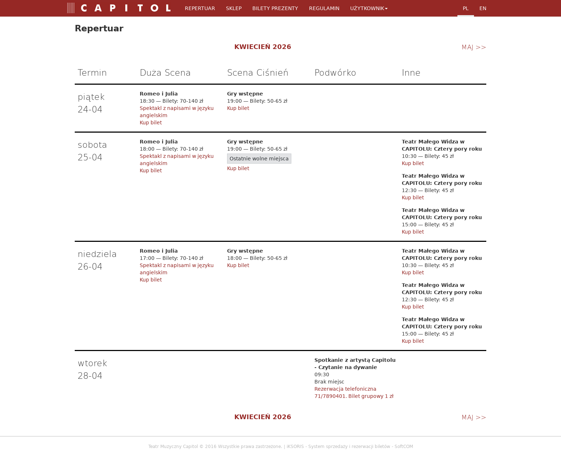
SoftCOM (404, 446)
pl (466, 8)
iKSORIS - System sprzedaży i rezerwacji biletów (338, 446)
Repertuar (200, 8)
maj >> (473, 46)
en (482, 8)
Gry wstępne (245, 94)
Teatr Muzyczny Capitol (173, 446)
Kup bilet (151, 122)
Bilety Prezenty (275, 8)
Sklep (234, 8)
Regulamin (324, 8)
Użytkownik (369, 8)
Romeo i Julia (159, 94)
